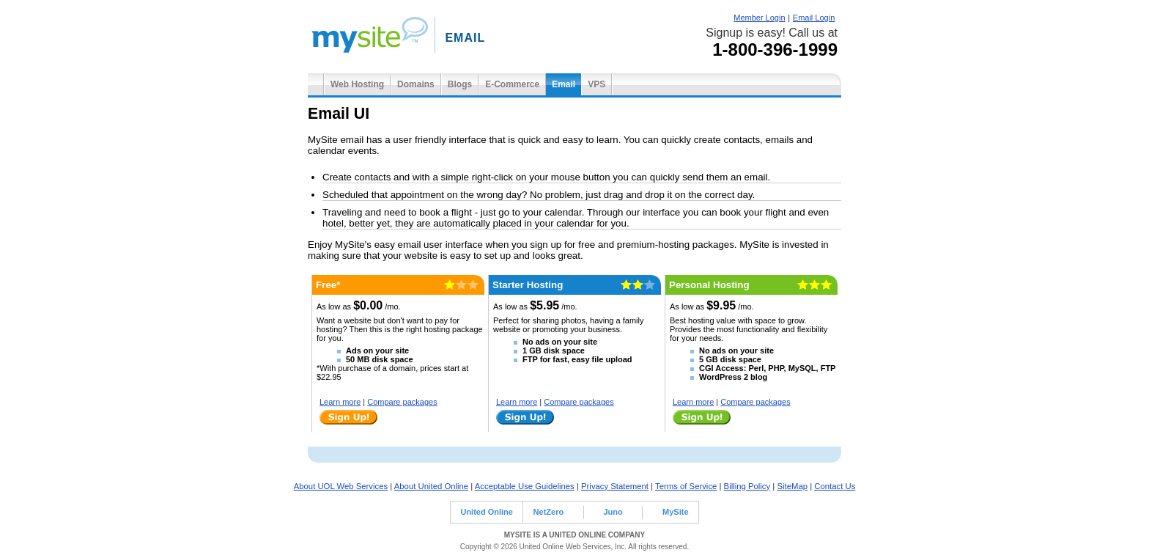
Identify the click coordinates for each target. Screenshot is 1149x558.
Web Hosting (357, 84)
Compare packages (402, 401)
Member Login (759, 17)
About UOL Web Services (341, 486)
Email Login (814, 17)
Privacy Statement (615, 486)
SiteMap (792, 486)
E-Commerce (512, 84)
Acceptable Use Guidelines (524, 486)
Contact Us (834, 486)
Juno (612, 511)
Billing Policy (747, 486)
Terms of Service (686, 486)
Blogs (460, 84)
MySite (675, 511)
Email (563, 84)
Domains (416, 84)
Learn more (340, 401)
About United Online (431, 486)
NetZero (548, 511)
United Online (486, 511)
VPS (596, 84)
